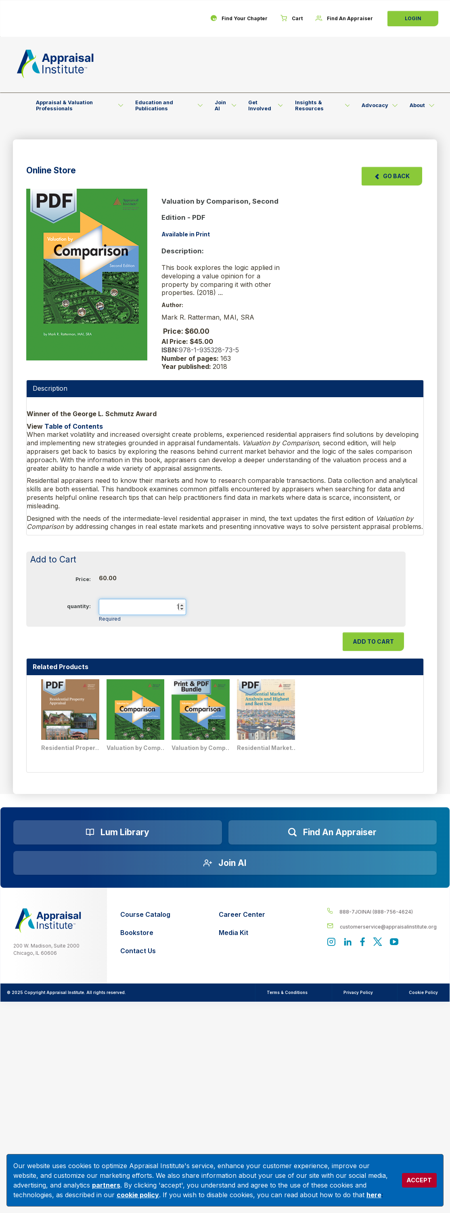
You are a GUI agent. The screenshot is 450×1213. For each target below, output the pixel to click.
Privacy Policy (358, 992)
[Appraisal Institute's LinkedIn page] (347, 943)
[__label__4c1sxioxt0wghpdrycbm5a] (382, 911)
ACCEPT (419, 1180)
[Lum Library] (117, 832)
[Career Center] (242, 914)
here (373, 1195)
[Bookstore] (145, 932)
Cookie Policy (423, 992)
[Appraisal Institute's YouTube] (394, 943)
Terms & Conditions (287, 992)
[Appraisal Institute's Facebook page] (362, 943)
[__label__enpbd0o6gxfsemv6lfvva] (382, 926)
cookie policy (138, 1195)
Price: (83, 579)
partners (106, 1185)
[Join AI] (225, 863)
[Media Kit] (242, 932)
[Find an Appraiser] (332, 832)
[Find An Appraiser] (344, 18)
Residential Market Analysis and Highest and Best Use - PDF (267, 747)
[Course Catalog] (145, 914)
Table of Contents (73, 426)
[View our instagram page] (331, 943)
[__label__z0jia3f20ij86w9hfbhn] (48, 920)
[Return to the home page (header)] (55, 64)
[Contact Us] (145, 950)
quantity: (79, 606)
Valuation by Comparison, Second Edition (137, 747)
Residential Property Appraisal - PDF (71, 747)
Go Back (392, 176)
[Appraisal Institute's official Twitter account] (377, 943)
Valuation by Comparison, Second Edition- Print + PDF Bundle (202, 747)
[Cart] (291, 18)
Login (413, 18)
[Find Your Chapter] (239, 18)
